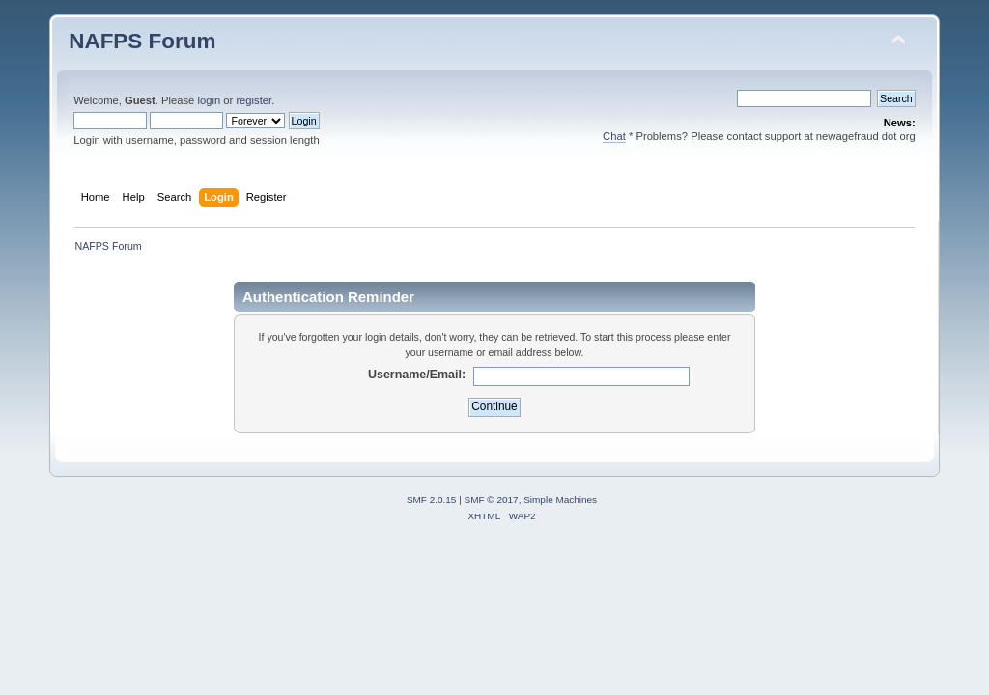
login (208, 100)
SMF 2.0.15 (432, 499)
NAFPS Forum (142, 41)
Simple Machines (560, 499)
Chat (614, 136)
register (253, 100)
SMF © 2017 (492, 499)
